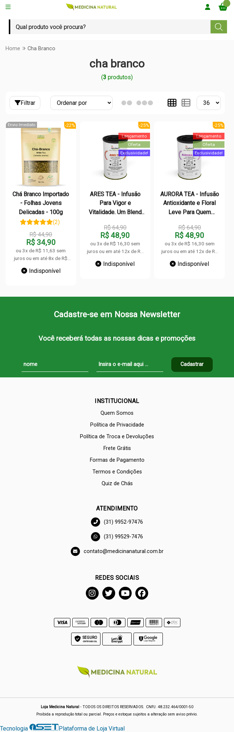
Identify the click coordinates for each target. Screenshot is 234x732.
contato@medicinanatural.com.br (117, 551)
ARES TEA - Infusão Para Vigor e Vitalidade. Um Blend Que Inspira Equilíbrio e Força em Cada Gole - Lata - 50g (115, 204)
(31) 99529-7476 (117, 536)
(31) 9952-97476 (117, 522)
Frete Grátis (117, 448)
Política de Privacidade (117, 425)
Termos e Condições (117, 472)
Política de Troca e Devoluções (117, 436)
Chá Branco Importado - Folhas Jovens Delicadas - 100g (40, 203)
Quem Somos (117, 413)
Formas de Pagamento (117, 460)
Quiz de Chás (117, 483)
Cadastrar (192, 364)
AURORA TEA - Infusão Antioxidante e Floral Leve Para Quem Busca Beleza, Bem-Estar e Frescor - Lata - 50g (189, 204)
